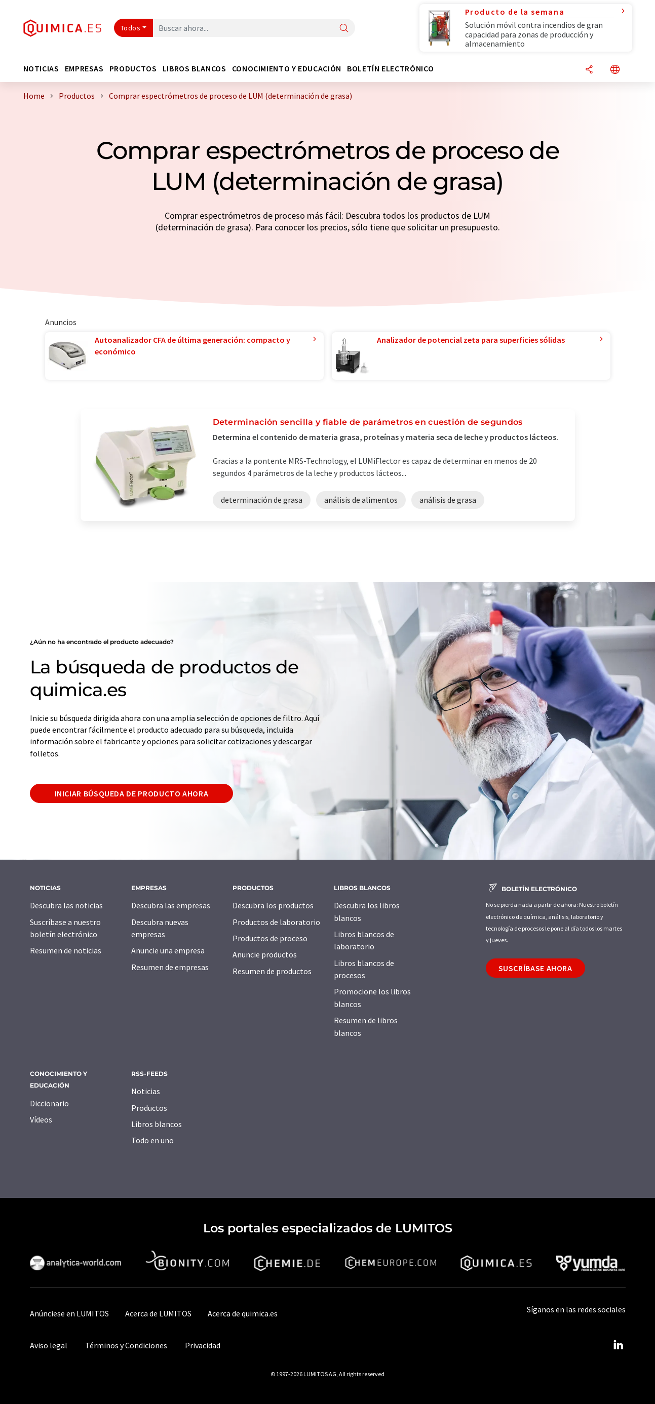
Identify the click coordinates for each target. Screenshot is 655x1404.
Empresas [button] (84, 68)
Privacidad (202, 1345)
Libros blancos (156, 1124)
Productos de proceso (270, 938)
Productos (149, 1108)
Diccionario (49, 1103)
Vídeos (41, 1119)
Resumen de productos (272, 971)
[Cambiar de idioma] (615, 70)
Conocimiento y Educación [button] (286, 68)
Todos (131, 27)
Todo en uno (152, 1140)
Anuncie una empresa (168, 950)
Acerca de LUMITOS (158, 1313)
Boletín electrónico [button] (390, 68)
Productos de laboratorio (276, 922)
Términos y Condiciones (126, 1345)
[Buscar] (344, 28)
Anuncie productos (265, 954)
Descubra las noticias (66, 905)
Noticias (145, 1091)
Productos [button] (133, 68)
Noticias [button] (41, 68)
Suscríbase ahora (535, 968)
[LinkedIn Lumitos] (618, 1345)
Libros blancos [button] (194, 68)
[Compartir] (589, 70)
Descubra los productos (273, 905)
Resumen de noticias (65, 950)
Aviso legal (48, 1345)
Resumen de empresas (170, 967)
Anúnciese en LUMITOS (69, 1313)
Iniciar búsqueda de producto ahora (132, 793)
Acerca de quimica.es (243, 1313)
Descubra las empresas (170, 905)
